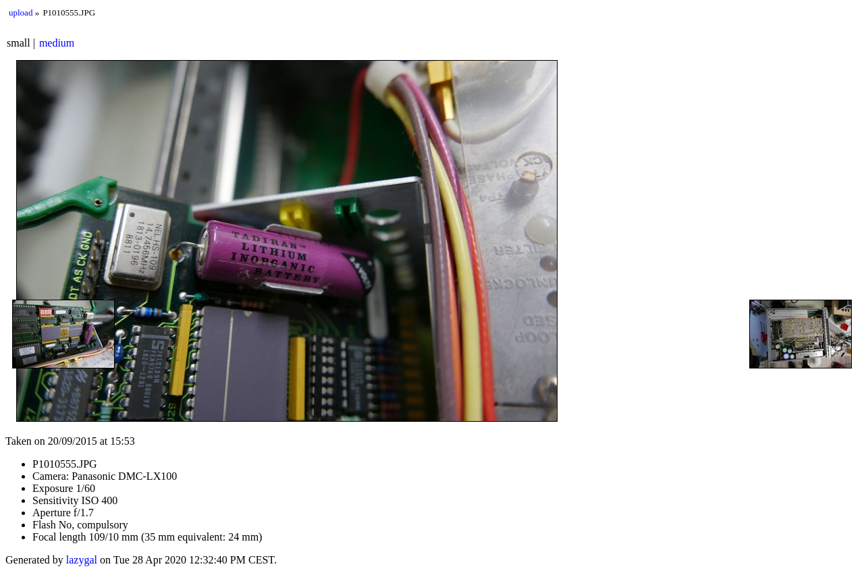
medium (56, 43)
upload (20, 12)
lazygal (81, 560)
